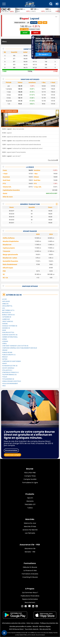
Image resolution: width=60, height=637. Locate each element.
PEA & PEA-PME (30, 473)
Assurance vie (30, 548)
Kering (4, 339)
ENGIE (4, 330)
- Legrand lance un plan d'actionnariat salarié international (21, 144)
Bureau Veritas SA (8, 315)
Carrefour (6, 319)
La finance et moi (30, 570)
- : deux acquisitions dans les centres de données (21, 140)
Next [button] (59, 10)
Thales (4, 377)
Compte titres (30, 476)
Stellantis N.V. (7, 370)
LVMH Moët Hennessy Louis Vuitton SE (15, 346)
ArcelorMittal (7, 306)
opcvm (30, 498)
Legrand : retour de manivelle (30, 123)
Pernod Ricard (7, 352)
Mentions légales (45, 626)
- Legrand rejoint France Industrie (14, 152)
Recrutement (30, 602)
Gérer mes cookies (32, 623)
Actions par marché (30, 530)
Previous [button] (16, 10)
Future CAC (19, 9)
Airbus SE (5, 304)
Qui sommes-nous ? (30, 592)
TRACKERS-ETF (30, 504)
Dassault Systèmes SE (9, 326)
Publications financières (30, 596)
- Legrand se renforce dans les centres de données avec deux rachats (24, 137)
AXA (3, 308)
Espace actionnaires (30, 599)
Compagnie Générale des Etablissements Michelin (19, 348)
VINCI (4, 386)
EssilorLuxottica (8, 332)
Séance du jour (30, 523)
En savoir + (43, 54)
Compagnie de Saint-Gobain (11, 361)
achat (25, 33)
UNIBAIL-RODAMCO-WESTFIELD (11, 381)
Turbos (30, 508)
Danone (5, 323)
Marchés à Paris (30, 526)
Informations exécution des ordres (13, 623)
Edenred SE (6, 328)
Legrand (34, 18)
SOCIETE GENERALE (8, 368)
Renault (5, 357)
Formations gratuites (30, 574)
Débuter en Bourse (30, 567)
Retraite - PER (30, 552)
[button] (51, 3)
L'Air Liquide (6, 301)
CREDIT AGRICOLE (7, 321)
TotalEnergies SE (8, 379)
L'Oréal (4, 343)
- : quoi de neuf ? (11, 156)
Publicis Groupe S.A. (9, 354)
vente (35, 33)
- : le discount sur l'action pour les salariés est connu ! (22, 148)
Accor (4, 299)
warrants (30, 501)
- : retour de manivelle (13, 129)
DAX (47, 9)
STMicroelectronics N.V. (10, 372)
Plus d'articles (52, 160)
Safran (4, 359)
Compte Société (30, 479)
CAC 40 (5, 9)
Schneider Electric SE (9, 366)
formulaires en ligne (30, 482)
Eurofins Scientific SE (9, 335)
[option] (22, 10)
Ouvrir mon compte (12, 455)
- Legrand (7, 133)
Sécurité (35, 626)
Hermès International (10, 337)
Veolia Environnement (10, 383)
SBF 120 (33, 9)
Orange (4, 350)
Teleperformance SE (9, 374)
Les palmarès (30, 533)
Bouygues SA (6, 312)
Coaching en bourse (30, 577)
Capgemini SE (6, 317)
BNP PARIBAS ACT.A (8, 310)
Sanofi (4, 363)
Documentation (11, 450)
